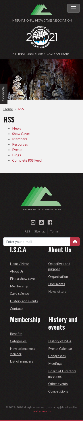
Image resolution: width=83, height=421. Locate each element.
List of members (21, 361)
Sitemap (40, 231)
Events (17, 149)
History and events (24, 301)
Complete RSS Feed (27, 160)
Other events (58, 384)
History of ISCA (59, 341)
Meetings (55, 363)
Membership (19, 286)
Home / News (19, 264)
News (16, 128)
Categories (18, 341)
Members (19, 139)
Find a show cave (22, 279)
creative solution (42, 411)
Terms (54, 231)
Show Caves (21, 133)
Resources (20, 144)
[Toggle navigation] (73, 8)
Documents (56, 284)
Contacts (16, 309)
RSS (21, 109)
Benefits (16, 334)
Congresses (57, 356)
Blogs (16, 155)
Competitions (58, 391)
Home (8, 109)
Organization (58, 277)
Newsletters (57, 291)
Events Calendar (60, 349)
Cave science (19, 293)
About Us (16, 271)
